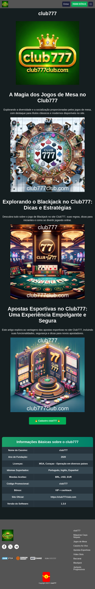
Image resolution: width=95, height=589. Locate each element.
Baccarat (77, 559)
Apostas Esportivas (81, 550)
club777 (76, 531)
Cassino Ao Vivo (80, 546)
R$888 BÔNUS (79, 4)
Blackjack (77, 563)
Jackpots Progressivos (79, 568)
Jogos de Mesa (80, 542)
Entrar (66, 4)
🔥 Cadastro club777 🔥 (47, 421)
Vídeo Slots (78, 554)
